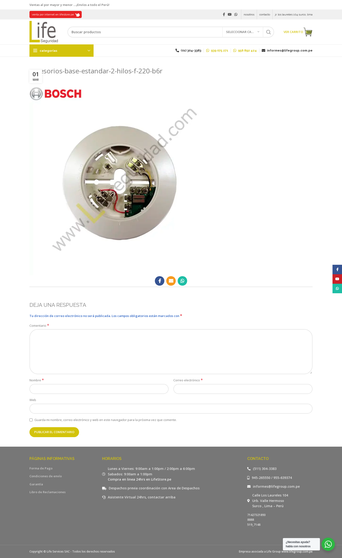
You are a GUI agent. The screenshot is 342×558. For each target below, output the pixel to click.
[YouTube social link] (229, 14)
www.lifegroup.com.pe (297, 551)
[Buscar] (170, 32)
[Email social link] (171, 281)
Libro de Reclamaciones (47, 492)
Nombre (36, 380)
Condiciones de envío (45, 476)
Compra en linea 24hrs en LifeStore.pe (139, 479)
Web (32, 400)
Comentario (39, 325)
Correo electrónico (188, 380)
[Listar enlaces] (280, 468)
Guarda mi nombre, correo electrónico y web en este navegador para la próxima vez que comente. (105, 420)
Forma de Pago (40, 468)
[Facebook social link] (223, 14)
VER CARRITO (298, 32)
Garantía (36, 484)
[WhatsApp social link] (236, 14)
